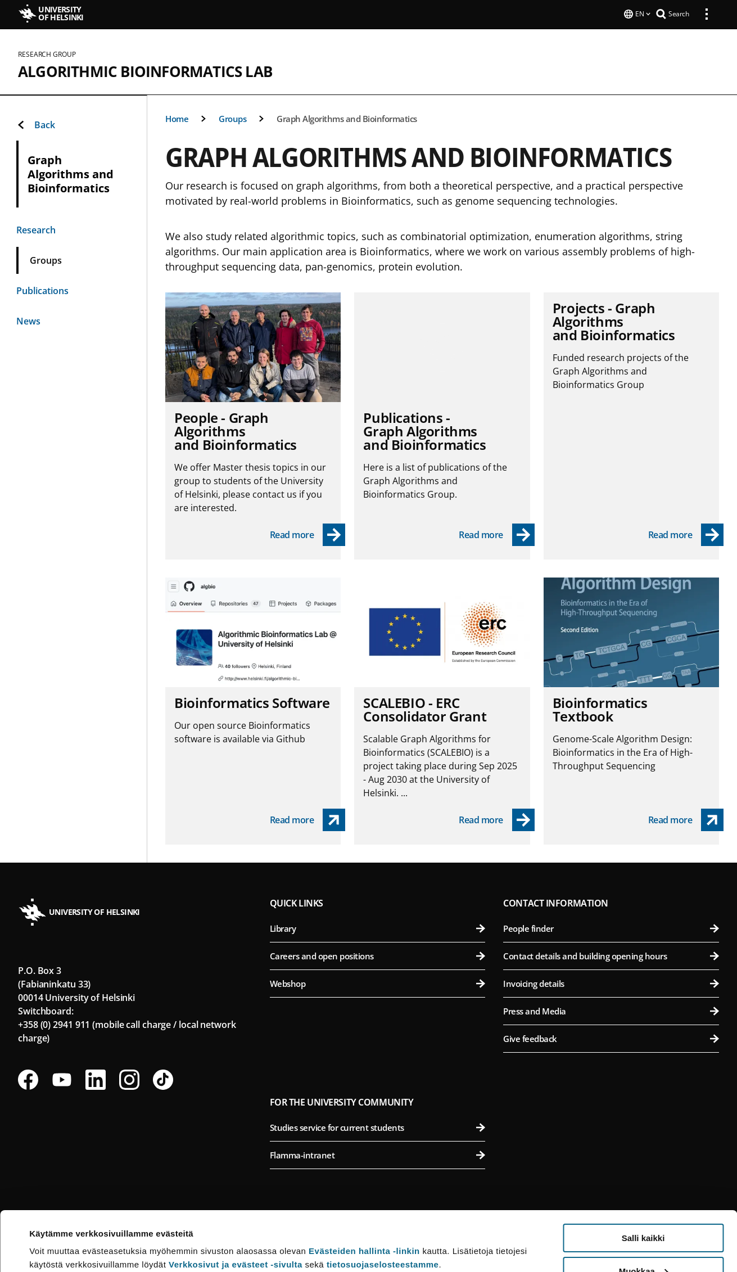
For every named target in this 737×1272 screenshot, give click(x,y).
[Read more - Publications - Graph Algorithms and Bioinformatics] (497, 533)
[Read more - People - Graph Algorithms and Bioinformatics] (308, 533)
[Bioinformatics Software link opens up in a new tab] (308, 819)
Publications (42, 289)
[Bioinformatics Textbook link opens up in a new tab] (686, 819)
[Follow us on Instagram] (129, 1078)
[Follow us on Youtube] (62, 1078)
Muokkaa (643, 1211)
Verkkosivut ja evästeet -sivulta (235, 1205)
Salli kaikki (643, 1178)
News (28, 320)
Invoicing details (611, 982)
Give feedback (611, 1037)
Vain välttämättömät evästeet (643, 1244)
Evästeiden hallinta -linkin (364, 1191)
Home (176, 117)
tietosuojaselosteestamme (383, 1205)
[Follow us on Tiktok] (163, 1078)
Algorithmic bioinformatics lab (145, 70)
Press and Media (611, 1010)
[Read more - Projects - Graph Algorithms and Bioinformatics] (686, 533)
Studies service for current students (378, 1126)
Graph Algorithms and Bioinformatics (347, 117)
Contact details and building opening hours (611, 954)
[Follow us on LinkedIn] (95, 1078)
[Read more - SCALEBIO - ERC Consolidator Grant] (497, 819)
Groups (232, 117)
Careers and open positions (378, 954)
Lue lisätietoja (58, 1236)
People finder (611, 927)
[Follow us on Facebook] (28, 1078)
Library (378, 927)
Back (35, 124)
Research (36, 229)
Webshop (378, 982)
